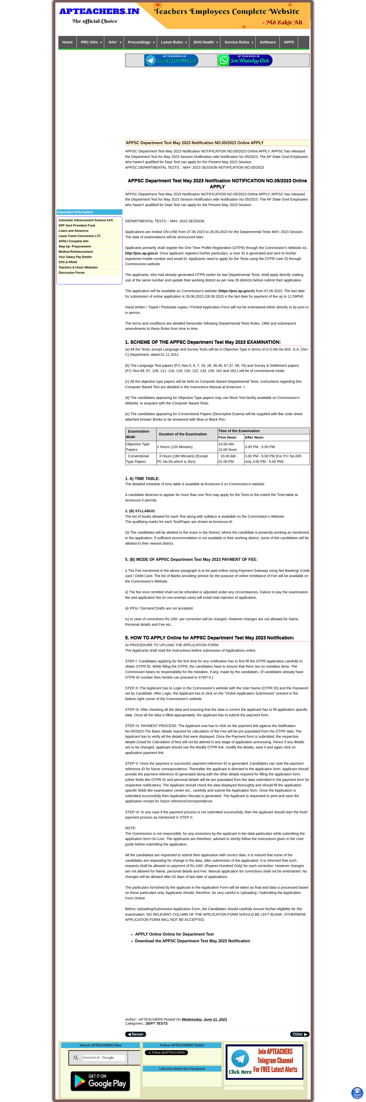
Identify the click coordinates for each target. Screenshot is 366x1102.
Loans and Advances (74, 231)
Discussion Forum (72, 272)
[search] (104, 1058)
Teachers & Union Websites (78, 267)
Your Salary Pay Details (75, 257)
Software (267, 42)
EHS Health (204, 42)
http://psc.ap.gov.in (141, 253)
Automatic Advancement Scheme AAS (86, 220)
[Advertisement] (217, 102)
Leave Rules (172, 42)
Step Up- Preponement (75, 246)
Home (67, 42)
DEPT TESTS (157, 1023)
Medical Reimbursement (76, 251)
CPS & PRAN (68, 262)
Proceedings (139, 42)
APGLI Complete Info (74, 241)
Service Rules (237, 42)
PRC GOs (89, 42)
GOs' (112, 42)
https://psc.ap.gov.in (236, 291)
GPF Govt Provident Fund (77, 225)
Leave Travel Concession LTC (80, 236)
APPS (289, 42)
